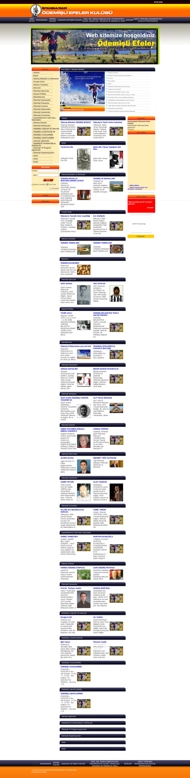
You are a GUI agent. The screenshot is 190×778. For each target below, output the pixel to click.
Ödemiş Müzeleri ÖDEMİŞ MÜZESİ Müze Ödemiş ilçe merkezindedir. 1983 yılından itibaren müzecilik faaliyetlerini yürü (68, 131)
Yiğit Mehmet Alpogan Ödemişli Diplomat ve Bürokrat (100, 464)
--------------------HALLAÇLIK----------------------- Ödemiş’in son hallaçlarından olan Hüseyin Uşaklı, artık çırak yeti (101, 651)
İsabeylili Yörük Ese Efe (67, 159)
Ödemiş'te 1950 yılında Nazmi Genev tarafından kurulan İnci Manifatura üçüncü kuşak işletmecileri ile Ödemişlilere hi (68, 520)
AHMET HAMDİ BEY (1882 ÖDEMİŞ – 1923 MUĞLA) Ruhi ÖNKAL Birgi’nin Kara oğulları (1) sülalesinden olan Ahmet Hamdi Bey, (68, 546)
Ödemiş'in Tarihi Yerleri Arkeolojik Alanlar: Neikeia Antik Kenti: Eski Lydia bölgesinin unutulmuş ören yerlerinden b (100, 131)
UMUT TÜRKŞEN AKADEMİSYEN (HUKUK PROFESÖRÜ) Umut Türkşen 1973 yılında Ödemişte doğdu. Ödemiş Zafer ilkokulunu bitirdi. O (68, 599)
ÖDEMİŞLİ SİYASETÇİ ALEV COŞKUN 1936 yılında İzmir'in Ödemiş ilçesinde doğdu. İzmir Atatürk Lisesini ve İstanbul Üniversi (100, 492)
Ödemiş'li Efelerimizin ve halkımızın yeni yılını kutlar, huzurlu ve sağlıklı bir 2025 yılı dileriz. (68, 354)
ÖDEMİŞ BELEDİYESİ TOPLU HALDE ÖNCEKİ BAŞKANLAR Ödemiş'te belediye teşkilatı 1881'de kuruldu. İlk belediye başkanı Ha (101, 327)
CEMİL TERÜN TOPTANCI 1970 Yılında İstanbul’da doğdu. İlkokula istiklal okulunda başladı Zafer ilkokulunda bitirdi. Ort (100, 519)
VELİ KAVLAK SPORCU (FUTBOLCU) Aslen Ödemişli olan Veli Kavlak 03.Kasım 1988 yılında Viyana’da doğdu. (100, 293)
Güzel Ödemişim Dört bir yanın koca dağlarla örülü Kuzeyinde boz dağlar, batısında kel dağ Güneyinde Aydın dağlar (101, 626)
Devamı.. (131, 129)
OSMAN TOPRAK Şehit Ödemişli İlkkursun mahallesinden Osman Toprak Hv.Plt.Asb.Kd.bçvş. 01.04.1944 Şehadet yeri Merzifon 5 (101, 440)
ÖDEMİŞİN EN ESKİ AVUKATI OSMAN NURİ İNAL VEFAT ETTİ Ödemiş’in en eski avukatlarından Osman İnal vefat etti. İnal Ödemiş (100, 598)
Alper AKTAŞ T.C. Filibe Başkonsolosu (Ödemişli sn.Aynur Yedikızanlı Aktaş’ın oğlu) (69, 466)
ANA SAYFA (36, 764)
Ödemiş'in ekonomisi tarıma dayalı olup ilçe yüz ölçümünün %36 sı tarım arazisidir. (68, 270)
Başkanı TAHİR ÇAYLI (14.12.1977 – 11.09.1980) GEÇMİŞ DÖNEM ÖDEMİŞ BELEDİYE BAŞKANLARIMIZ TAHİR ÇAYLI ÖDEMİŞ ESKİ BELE (68, 325)
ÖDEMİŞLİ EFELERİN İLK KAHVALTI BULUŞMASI (99, 354)
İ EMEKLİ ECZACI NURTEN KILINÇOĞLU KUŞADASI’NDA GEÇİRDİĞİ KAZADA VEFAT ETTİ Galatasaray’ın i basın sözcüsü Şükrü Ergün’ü (100, 548)
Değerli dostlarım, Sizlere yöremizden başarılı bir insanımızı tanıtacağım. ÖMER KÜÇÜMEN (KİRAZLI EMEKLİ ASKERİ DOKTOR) (69, 441)
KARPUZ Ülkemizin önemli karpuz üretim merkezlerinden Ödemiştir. (68, 574)
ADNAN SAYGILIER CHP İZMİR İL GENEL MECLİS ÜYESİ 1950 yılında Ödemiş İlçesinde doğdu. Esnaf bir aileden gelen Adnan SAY (68, 380)
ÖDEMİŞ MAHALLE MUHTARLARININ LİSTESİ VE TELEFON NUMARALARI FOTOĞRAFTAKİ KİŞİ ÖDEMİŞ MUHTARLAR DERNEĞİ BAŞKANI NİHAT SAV (68, 195)
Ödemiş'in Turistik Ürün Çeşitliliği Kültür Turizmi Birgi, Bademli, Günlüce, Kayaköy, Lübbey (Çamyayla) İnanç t (68, 225)
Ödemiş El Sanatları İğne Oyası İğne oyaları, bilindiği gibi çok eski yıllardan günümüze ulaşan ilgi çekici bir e (68, 651)
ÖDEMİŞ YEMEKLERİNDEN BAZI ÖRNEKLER (69, 249)
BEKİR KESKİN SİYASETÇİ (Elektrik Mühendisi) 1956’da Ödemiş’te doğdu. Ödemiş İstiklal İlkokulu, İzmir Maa (101, 378)
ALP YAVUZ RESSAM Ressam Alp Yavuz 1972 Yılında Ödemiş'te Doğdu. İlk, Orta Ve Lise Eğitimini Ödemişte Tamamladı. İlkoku (101, 407)
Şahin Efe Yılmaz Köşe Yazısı (100, 159)
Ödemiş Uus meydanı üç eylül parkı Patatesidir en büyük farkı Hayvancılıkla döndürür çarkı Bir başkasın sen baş (68, 626)
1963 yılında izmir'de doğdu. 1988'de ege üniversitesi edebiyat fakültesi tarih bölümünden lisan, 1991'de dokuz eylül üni (68, 492)
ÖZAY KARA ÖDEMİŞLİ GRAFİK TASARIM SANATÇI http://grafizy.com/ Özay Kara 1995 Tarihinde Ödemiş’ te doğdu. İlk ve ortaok (68, 411)
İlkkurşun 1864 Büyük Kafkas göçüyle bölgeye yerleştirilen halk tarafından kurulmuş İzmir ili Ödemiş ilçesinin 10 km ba (100, 226)
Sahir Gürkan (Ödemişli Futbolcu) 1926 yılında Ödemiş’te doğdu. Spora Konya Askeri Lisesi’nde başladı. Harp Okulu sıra (68, 294)
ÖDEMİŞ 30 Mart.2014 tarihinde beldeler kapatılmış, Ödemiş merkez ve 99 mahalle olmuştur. (101, 186)
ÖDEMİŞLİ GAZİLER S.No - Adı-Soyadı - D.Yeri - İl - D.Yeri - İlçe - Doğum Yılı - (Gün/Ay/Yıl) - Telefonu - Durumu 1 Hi (68, 676)
